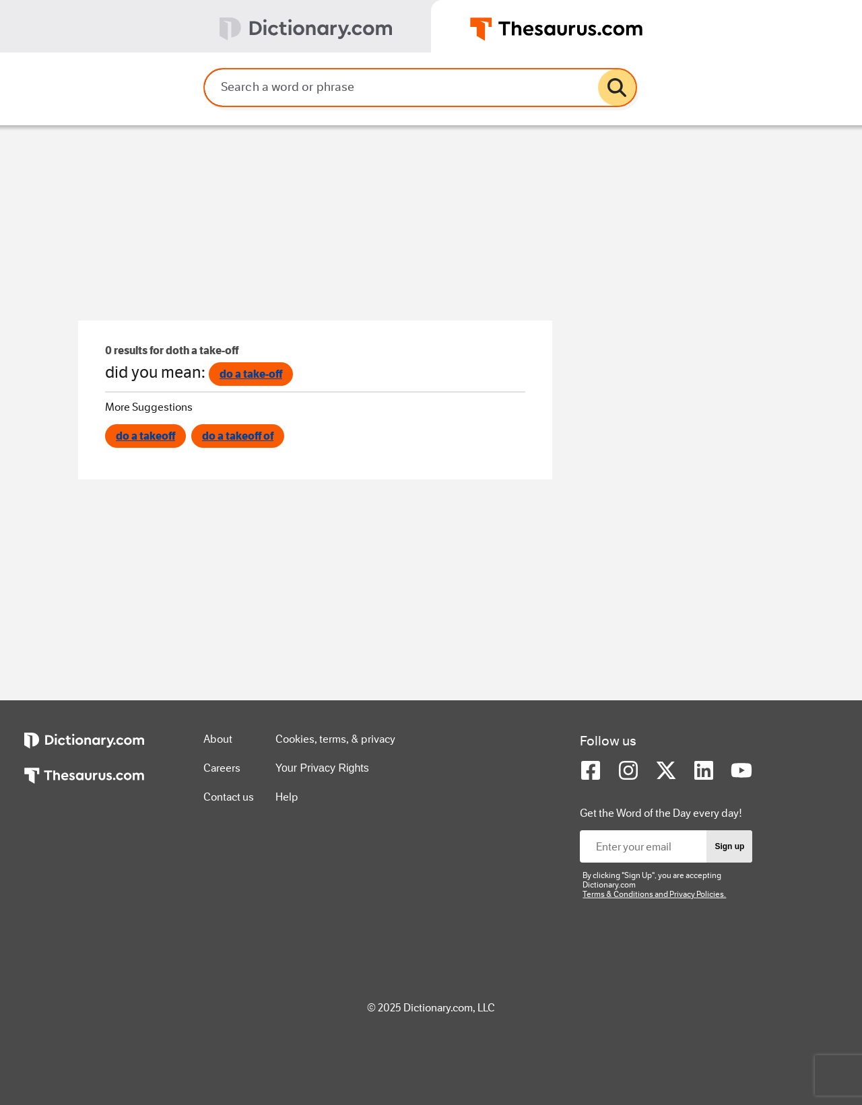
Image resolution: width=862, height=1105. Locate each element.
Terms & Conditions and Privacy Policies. (654, 894)
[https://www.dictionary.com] (84, 750)
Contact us (228, 797)
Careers (221, 768)
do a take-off (251, 374)
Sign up (729, 846)
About (217, 739)
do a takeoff (145, 436)
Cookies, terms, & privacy (335, 739)
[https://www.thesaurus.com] (84, 785)
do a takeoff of (237, 436)
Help (286, 797)
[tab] (215, 26)
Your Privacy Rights (322, 768)
